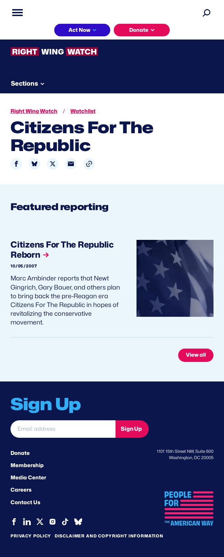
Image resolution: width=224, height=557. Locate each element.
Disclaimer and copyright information (109, 535)
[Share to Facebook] (16, 164)
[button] (89, 164)
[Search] (207, 13)
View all (196, 355)
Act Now (79, 30)
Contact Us (25, 502)
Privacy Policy (30, 535)
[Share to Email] (71, 164)
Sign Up (131, 429)
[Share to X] (52, 164)
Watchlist (83, 111)
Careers (20, 490)
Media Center (28, 477)
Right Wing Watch (33, 111)
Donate (138, 30)
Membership (27, 465)
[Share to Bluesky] (34, 164)
